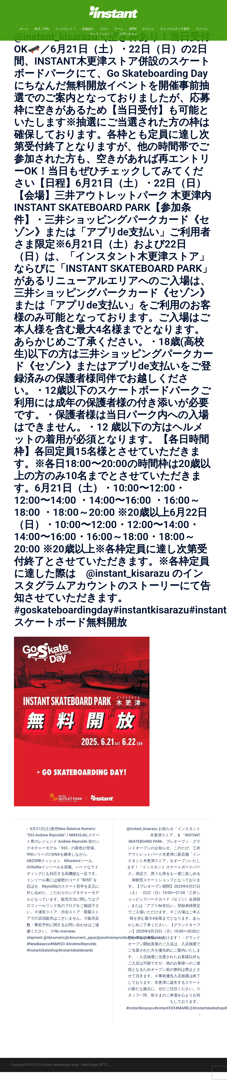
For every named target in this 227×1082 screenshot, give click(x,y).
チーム (118, 28)
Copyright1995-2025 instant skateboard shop (45, 1075)
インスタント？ (65, 28)
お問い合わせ (128, 34)
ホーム (23, 28)
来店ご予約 (41, 28)
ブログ (104, 28)
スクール (202, 28)
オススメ (148, 28)
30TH (132, 28)
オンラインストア (102, 34)
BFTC (103, 1075)
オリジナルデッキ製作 (175, 28)
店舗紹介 (88, 28)
